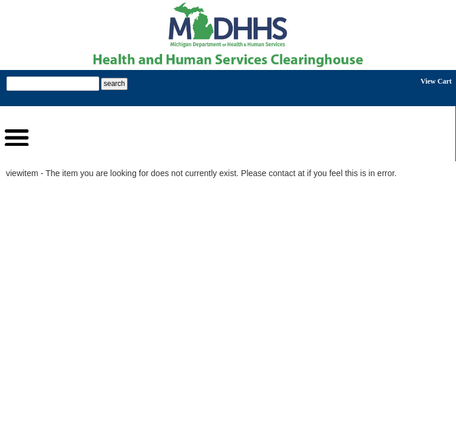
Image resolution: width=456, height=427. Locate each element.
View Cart (436, 81)
